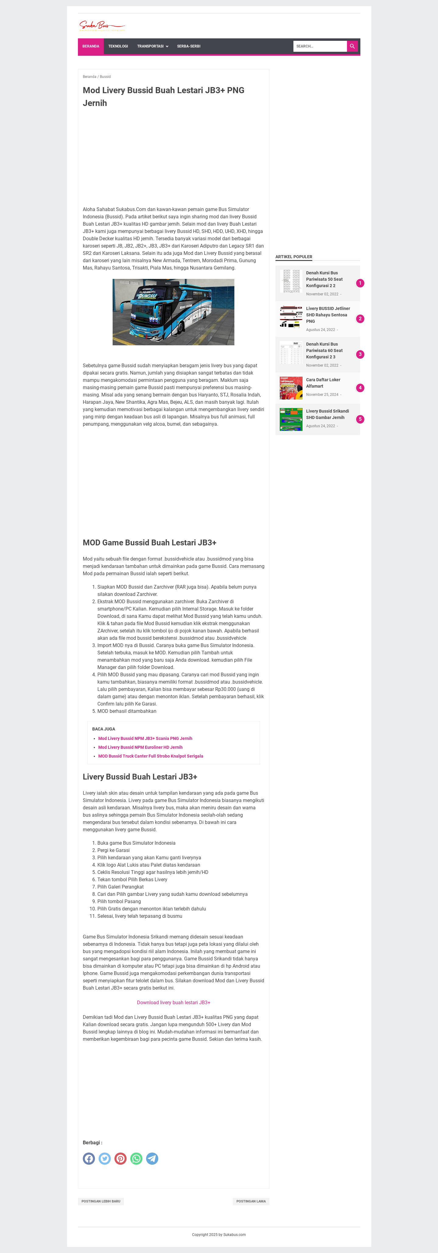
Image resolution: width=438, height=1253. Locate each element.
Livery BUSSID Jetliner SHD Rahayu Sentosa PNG (328, 315)
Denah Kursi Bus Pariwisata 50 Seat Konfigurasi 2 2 (324, 279)
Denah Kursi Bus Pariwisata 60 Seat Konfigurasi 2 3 (324, 350)
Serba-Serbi (189, 46)
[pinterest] (120, 1159)
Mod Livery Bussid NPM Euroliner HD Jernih (140, 747)
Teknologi (118, 46)
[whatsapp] (136, 1159)
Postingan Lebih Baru (101, 1201)
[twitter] (105, 1159)
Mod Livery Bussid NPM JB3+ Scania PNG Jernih (145, 738)
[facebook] (89, 1159)
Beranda (90, 46)
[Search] (320, 46)
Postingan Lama (251, 1201)
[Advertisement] (174, 158)
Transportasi (150, 46)
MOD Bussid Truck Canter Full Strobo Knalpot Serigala (150, 756)
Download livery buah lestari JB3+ (173, 1002)
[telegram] (152, 1159)
